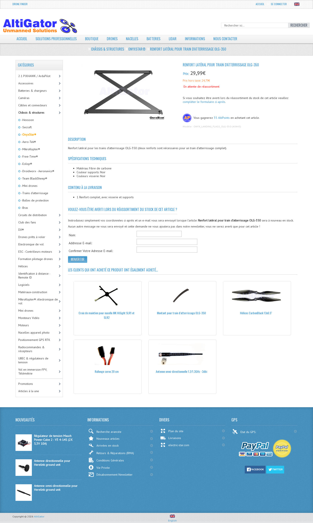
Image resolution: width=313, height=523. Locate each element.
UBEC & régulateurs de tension (33, 360)
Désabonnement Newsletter (110, 474)
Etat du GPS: (244, 431)
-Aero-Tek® (28, 142)
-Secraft (26, 127)
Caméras (23, 98)
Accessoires (25, 83)
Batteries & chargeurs (32, 91)
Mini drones (25, 311)
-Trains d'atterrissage (34, 193)
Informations (195, 38)
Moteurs (23, 325)
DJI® (21, 230)
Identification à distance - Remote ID (34, 275)
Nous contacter (225, 38)
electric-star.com (174, 444)
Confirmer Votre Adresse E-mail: (91, 251)
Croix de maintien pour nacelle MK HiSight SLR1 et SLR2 (107, 315)
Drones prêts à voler (31, 237)
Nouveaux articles (103, 438)
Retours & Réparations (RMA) (111, 452)
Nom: (72, 235)
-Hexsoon (27, 120)
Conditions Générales (106, 460)
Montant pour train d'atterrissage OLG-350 (181, 313)
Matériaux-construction (32, 292)
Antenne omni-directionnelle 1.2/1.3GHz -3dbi (181, 371)
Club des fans (27, 222)
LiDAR (173, 38)
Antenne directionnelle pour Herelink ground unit (52, 463)
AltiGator (39, 516)
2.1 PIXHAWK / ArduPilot (34, 76)
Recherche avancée (104, 431)
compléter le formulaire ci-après (204, 102)
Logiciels (23, 285)
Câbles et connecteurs (32, 105)
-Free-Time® (29, 156)
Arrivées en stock (103, 445)
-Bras (24, 208)
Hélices (23, 266)
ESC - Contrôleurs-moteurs (35, 252)
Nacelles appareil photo (34, 332)
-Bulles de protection (35, 200)
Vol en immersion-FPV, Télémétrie (32, 371)
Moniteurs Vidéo (28, 318)
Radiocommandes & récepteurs (31, 349)
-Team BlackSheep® (34, 178)
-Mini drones (29, 186)
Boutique (91, 38)
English (172, 519)
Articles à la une (28, 391)
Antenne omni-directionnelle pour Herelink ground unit (55, 488)
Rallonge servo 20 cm (107, 371)
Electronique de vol (31, 244)
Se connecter (279, 4)
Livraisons (170, 438)
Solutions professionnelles (56, 38)
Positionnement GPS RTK (34, 340)
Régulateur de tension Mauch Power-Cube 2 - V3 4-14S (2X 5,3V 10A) (53, 440)
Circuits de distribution (32, 215)
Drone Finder (20, 4)
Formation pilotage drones (35, 259)
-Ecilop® (26, 164)
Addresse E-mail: (80, 243)
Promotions (25, 384)
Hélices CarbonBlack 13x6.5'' (256, 313)
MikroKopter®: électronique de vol (38, 301)
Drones (112, 38)
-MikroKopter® (30, 149)
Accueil (260, 4)
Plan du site (171, 430)
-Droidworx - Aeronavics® (37, 171)
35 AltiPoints (222, 118)
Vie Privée (99, 467)
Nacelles (132, 38)
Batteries (153, 38)
